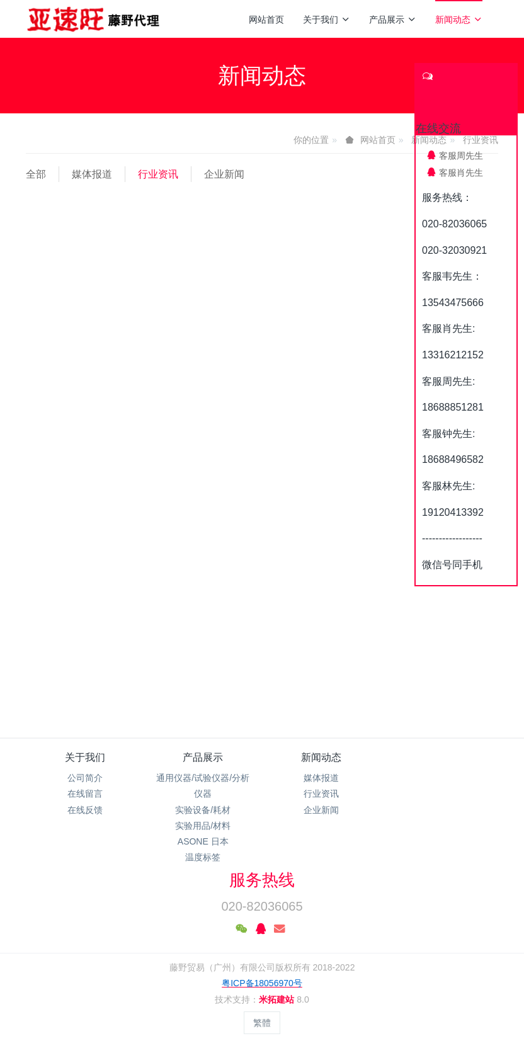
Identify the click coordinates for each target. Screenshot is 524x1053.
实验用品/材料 (203, 826)
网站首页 (266, 19)
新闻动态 (458, 19)
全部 (36, 174)
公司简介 (85, 778)
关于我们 (326, 19)
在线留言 (85, 793)
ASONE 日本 (203, 841)
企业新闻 (224, 174)
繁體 (262, 1023)
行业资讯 (158, 174)
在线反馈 (85, 810)
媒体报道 (92, 174)
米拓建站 (278, 999)
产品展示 (392, 19)
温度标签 (202, 857)
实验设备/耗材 (203, 810)
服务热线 (262, 879)
